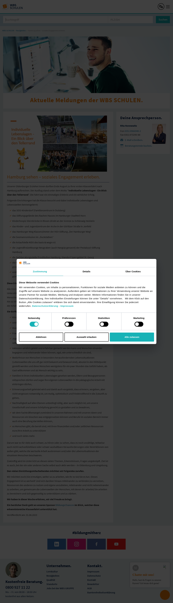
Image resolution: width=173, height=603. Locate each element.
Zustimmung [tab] (40, 271)
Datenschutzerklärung (45, 306)
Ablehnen (41, 337)
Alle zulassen (132, 337)
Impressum (67, 306)
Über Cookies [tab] (133, 271)
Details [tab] (86, 271)
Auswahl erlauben (86, 337)
